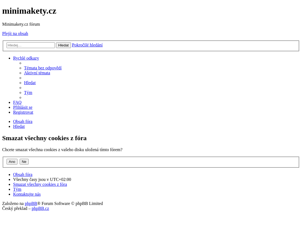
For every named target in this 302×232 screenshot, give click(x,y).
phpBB (31, 203)
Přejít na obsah (15, 33)
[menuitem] (43, 68)
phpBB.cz (40, 208)
